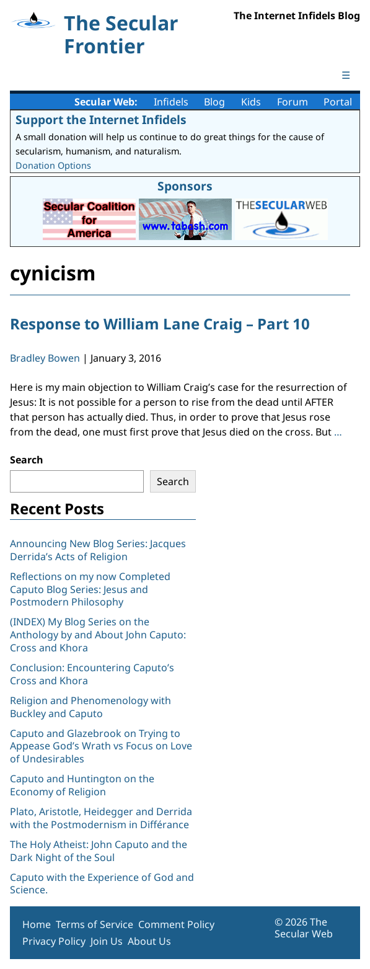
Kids (251, 102)
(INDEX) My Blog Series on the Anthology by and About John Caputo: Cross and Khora (98, 634)
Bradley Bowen (45, 358)
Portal (338, 102)
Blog (214, 102)
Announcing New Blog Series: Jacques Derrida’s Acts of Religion (98, 550)
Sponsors (185, 185)
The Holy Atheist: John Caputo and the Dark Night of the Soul (98, 850)
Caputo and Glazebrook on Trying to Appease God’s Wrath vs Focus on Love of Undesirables (101, 746)
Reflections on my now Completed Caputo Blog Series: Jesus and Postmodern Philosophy (90, 589)
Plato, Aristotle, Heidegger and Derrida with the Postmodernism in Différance (101, 818)
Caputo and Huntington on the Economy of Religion (82, 785)
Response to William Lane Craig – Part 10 (160, 323)
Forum (292, 102)
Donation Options (53, 165)
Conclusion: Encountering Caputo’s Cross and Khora (92, 674)
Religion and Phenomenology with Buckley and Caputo (90, 707)
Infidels (171, 102)
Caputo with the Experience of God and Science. (102, 883)
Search (26, 459)
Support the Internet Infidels (101, 119)
